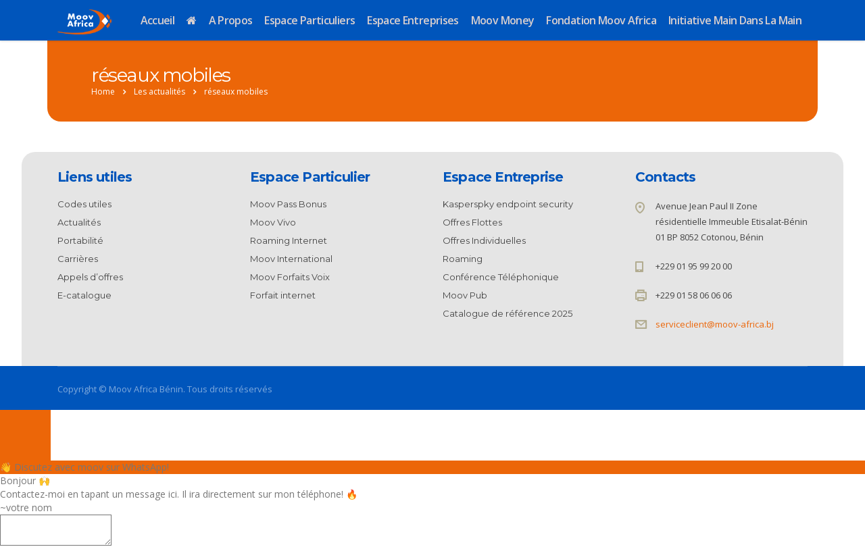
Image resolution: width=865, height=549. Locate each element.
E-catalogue (84, 295)
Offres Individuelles (484, 240)
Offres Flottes (472, 222)
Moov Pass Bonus (288, 204)
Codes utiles (84, 204)
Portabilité (80, 240)
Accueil (158, 20)
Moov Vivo (273, 222)
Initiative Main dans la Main (734, 20)
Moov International (291, 258)
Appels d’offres (90, 276)
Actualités (79, 222)
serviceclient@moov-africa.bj (715, 324)
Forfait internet (283, 295)
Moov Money (503, 20)
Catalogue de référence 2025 (507, 313)
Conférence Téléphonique (501, 276)
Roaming (463, 258)
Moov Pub (465, 295)
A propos (231, 20)
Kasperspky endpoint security (508, 204)
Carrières (77, 258)
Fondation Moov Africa (601, 20)
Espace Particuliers (309, 20)
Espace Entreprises (412, 20)
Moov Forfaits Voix (290, 276)
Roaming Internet (288, 240)
